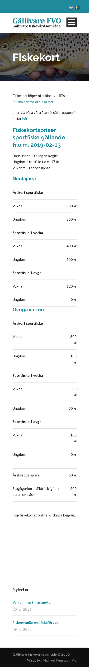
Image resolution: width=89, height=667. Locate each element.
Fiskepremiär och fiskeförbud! (36, 622)
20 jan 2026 (22, 609)
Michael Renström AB (59, 660)
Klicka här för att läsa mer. (33, 102)
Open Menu (71, 22)
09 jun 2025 (22, 629)
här (25, 118)
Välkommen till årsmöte (32, 602)
